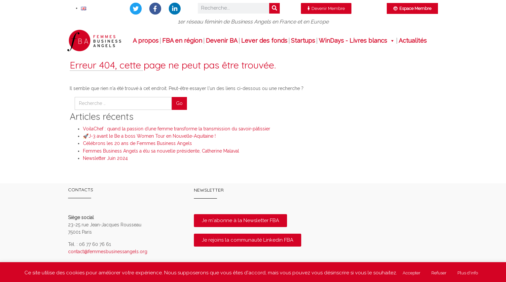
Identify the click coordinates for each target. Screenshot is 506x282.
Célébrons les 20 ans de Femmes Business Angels (137, 143)
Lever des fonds (264, 41)
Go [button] (179, 103)
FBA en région (182, 41)
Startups (303, 41)
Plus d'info (467, 272)
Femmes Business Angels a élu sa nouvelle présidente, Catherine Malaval (161, 151)
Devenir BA (221, 41)
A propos (146, 41)
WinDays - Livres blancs (357, 41)
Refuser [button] (439, 272)
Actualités (413, 41)
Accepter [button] (411, 272)
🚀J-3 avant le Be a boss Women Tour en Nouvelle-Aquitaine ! (149, 136)
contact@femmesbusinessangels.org (107, 251)
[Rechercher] (274, 8)
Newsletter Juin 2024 (105, 158)
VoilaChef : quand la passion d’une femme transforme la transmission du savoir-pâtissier (176, 128)
